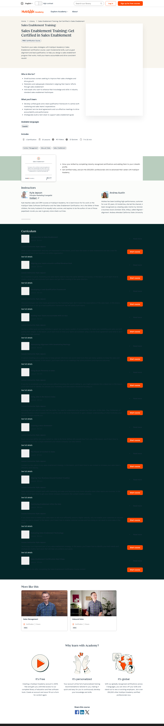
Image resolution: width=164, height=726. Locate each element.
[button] (82, 239)
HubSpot (34, 198)
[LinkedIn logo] (82, 712)
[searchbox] (89, 3)
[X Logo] (87, 712)
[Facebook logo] (77, 712)
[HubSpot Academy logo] (32, 11)
